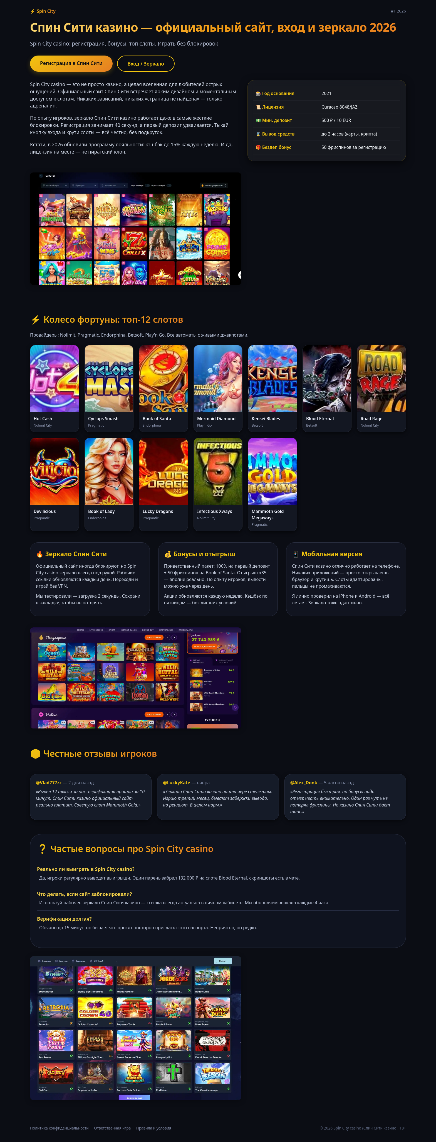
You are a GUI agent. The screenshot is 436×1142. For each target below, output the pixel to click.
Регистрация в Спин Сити (71, 63)
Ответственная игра (112, 1128)
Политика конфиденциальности (59, 1128)
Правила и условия (153, 1128)
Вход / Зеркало (146, 63)
